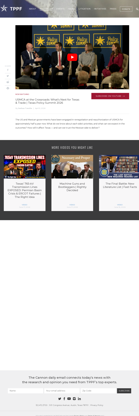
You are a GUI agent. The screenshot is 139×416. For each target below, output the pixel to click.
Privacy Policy (96, 405)
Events (60, 9)
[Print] (8, 89)
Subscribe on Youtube (110, 96)
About (32, 9)
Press (113, 9)
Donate (126, 9)
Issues (71, 9)
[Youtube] (69, 399)
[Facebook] (8, 70)
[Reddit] (8, 82)
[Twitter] (8, 76)
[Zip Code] (98, 390)
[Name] (25, 390)
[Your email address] (62, 390)
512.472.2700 (42, 405)
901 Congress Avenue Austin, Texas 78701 (68, 405)
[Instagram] (74, 398)
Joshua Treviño (25, 108)
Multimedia (46, 9)
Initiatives (100, 9)
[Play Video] (72, 57)
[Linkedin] (79, 398)
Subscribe (124, 391)
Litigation (84, 9)
